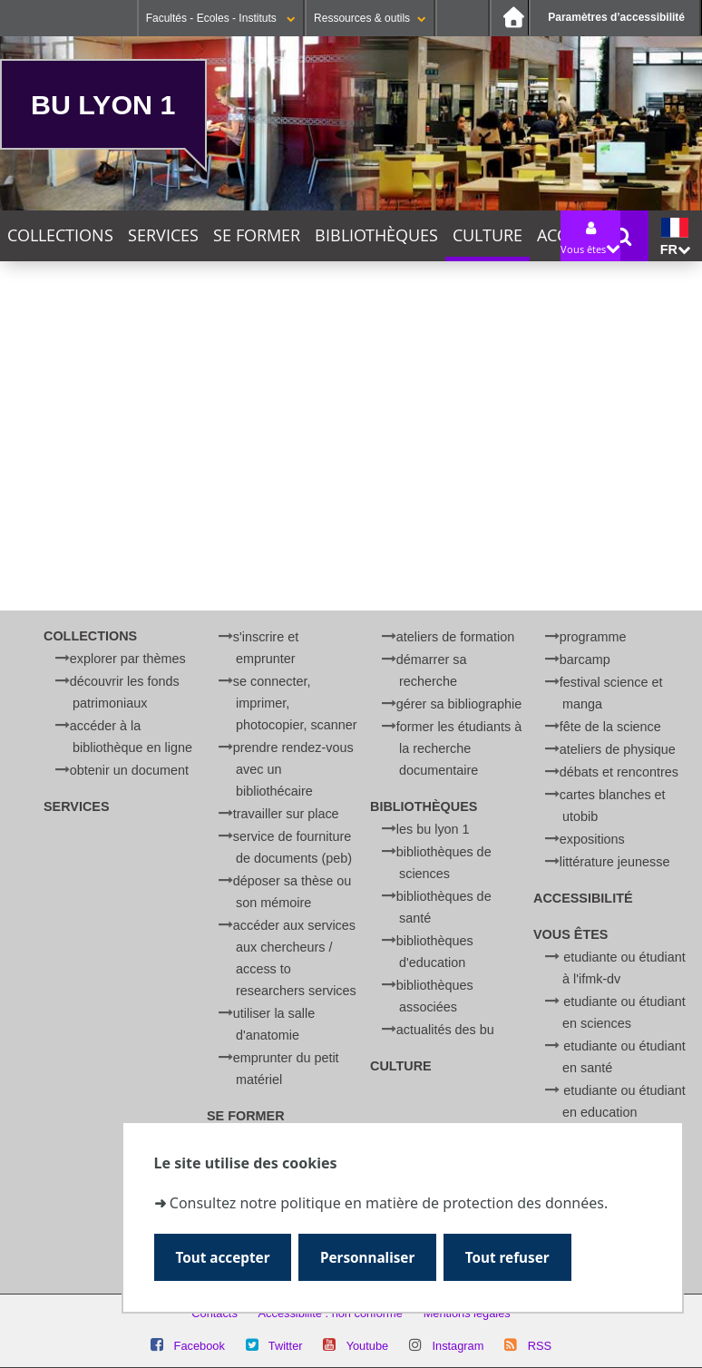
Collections (60, 235)
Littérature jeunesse (615, 862)
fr (675, 237)
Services (163, 235)
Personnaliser (368, 1256)
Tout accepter (223, 1256)
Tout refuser (509, 1256)
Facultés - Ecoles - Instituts (221, 18)
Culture (487, 235)
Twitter (285, 1346)
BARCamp (585, 659)
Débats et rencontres (619, 772)
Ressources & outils (370, 18)
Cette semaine (160, 360)
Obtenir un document (129, 770)
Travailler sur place (286, 813)
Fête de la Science (610, 726)
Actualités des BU (445, 1029)
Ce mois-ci (265, 360)
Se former (256, 235)
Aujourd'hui (50, 360)
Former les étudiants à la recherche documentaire (459, 748)
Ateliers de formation (455, 637)
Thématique (41, 486)
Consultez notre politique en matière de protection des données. (389, 1201)
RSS (539, 1346)
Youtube (367, 1346)
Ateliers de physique (618, 749)
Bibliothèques (376, 235)
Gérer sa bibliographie (459, 704)
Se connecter (462, 18)
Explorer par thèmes (128, 658)
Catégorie (33, 513)
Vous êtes (570, 934)
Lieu (15, 539)
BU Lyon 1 (103, 104)
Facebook (199, 1346)
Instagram (457, 1346)
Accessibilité (583, 898)
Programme (593, 637)
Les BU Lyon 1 (433, 829)
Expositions (592, 839)
